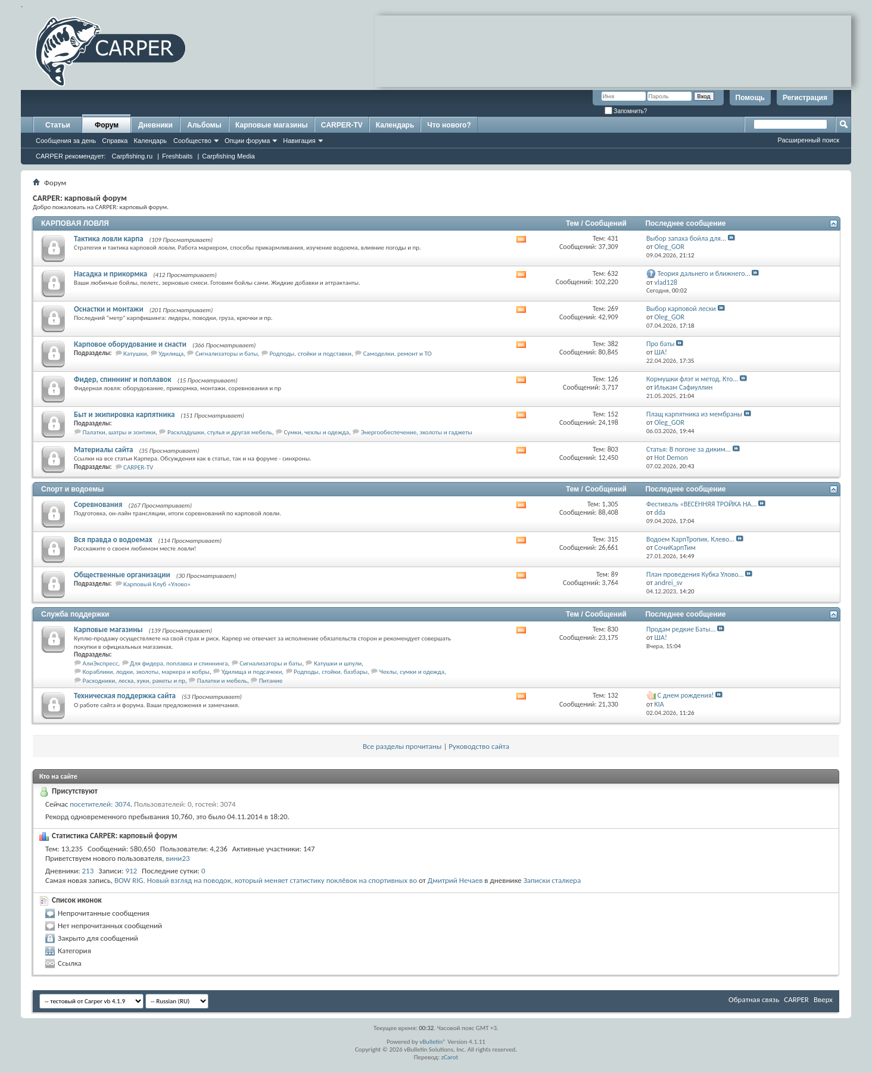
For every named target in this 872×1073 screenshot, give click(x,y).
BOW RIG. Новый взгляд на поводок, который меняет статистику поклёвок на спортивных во (265, 880)
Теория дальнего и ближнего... (704, 273)
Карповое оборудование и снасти (130, 344)
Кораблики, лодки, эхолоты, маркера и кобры (146, 672)
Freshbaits (177, 156)
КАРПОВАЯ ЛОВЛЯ (75, 223)
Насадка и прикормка (110, 273)
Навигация (299, 140)
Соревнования (98, 504)
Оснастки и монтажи (109, 308)
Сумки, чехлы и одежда (316, 432)
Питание (271, 681)
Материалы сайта (103, 449)
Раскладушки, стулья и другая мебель (219, 432)
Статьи (57, 125)
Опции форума (247, 140)
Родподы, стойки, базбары (331, 672)
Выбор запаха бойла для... (686, 238)
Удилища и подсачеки (252, 672)
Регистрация (805, 98)
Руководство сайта (479, 746)
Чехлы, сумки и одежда (411, 672)
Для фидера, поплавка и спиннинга (179, 663)
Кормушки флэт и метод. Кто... (692, 379)
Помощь (750, 98)
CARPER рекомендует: (71, 156)
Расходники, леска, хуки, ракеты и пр (134, 681)
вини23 (177, 858)
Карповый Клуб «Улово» (157, 584)
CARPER (796, 999)
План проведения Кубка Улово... (695, 574)
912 (131, 870)
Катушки (135, 353)
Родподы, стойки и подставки (310, 353)
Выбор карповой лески (681, 308)
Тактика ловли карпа (109, 238)
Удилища (170, 353)
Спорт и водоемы (72, 489)
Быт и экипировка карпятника (124, 414)
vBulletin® (432, 1042)
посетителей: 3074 (100, 804)
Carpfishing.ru (132, 156)
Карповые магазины (271, 125)
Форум (107, 125)
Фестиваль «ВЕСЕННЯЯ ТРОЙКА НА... (701, 504)
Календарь (150, 140)
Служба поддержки (75, 614)
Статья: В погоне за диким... (688, 449)
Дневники (155, 125)
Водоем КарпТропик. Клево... (690, 539)
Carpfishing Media (228, 156)
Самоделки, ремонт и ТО (397, 353)
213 (88, 870)
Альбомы (204, 125)
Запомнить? (626, 111)
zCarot (450, 1057)
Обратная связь (753, 999)
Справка (114, 140)
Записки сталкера (552, 880)
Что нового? (449, 125)
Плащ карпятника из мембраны (694, 414)
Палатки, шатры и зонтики (119, 432)
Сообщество (192, 140)
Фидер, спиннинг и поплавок (123, 379)
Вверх (823, 999)
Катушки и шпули (338, 663)
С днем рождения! (686, 695)
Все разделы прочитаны (402, 746)
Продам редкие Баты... (680, 629)
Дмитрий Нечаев (455, 880)
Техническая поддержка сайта (125, 695)
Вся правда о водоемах (113, 539)
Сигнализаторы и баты (226, 353)
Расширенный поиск (808, 140)
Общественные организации (122, 574)
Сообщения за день (66, 140)
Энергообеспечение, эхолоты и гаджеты (416, 432)
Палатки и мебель (222, 681)
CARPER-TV (342, 125)
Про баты (660, 344)
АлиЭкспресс (101, 663)
